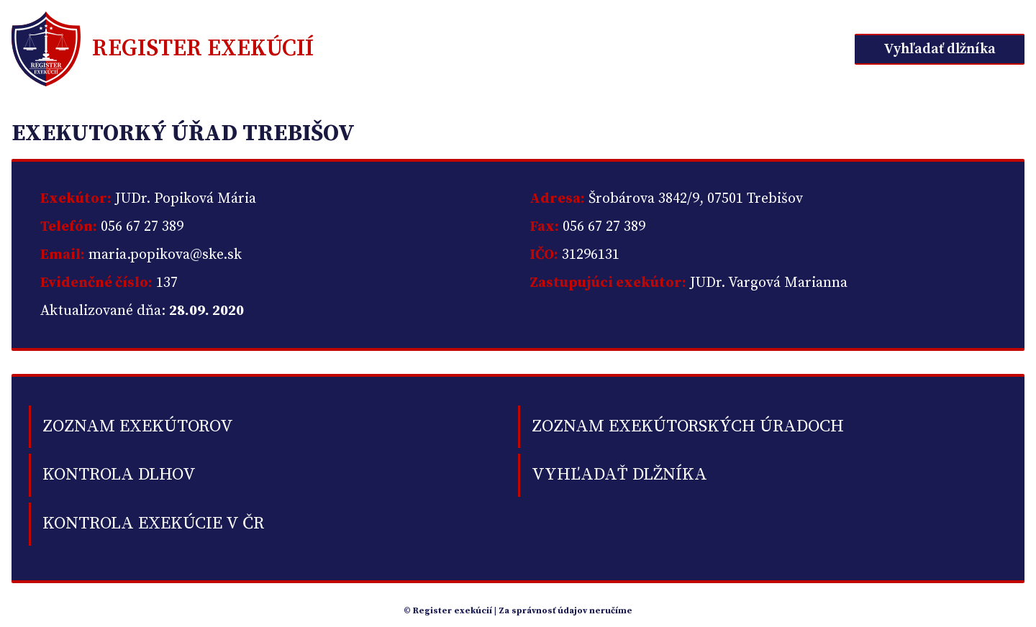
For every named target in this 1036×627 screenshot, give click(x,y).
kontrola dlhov (119, 474)
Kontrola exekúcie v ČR (153, 523)
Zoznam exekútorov (137, 426)
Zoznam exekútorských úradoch (688, 426)
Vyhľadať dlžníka (939, 49)
